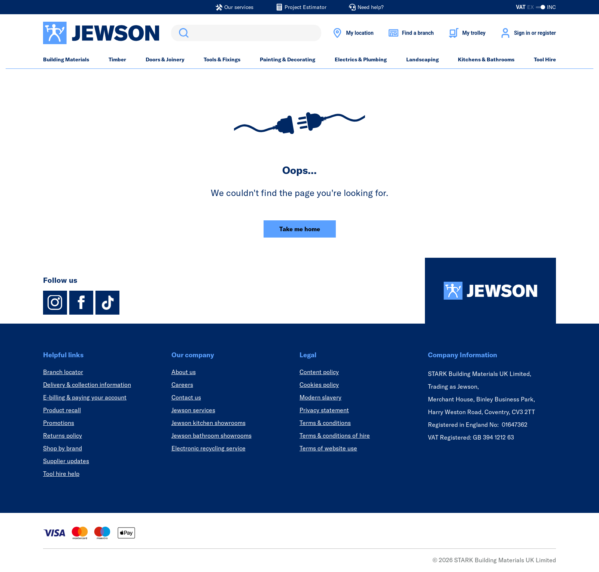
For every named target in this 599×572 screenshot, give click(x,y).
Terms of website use (328, 448)
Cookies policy (319, 384)
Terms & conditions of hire (335, 435)
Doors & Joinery (165, 59)
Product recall (62, 410)
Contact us (186, 397)
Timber (117, 59)
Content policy (319, 372)
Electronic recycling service (208, 448)
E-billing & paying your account (85, 397)
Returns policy (62, 435)
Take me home (299, 229)
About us (183, 372)
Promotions (58, 422)
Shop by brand (62, 448)
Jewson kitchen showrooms (208, 422)
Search (182, 33)
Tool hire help (61, 473)
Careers (182, 384)
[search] (246, 33)
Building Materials (66, 59)
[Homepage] (490, 291)
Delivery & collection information (87, 384)
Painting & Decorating (287, 59)
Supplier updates (66, 461)
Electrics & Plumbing (361, 59)
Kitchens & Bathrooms (486, 59)
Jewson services (193, 410)
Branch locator (63, 372)
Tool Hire (545, 59)
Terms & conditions (325, 422)
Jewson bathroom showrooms (211, 435)
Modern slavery (320, 397)
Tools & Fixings (222, 59)
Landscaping (422, 59)
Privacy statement (324, 410)
